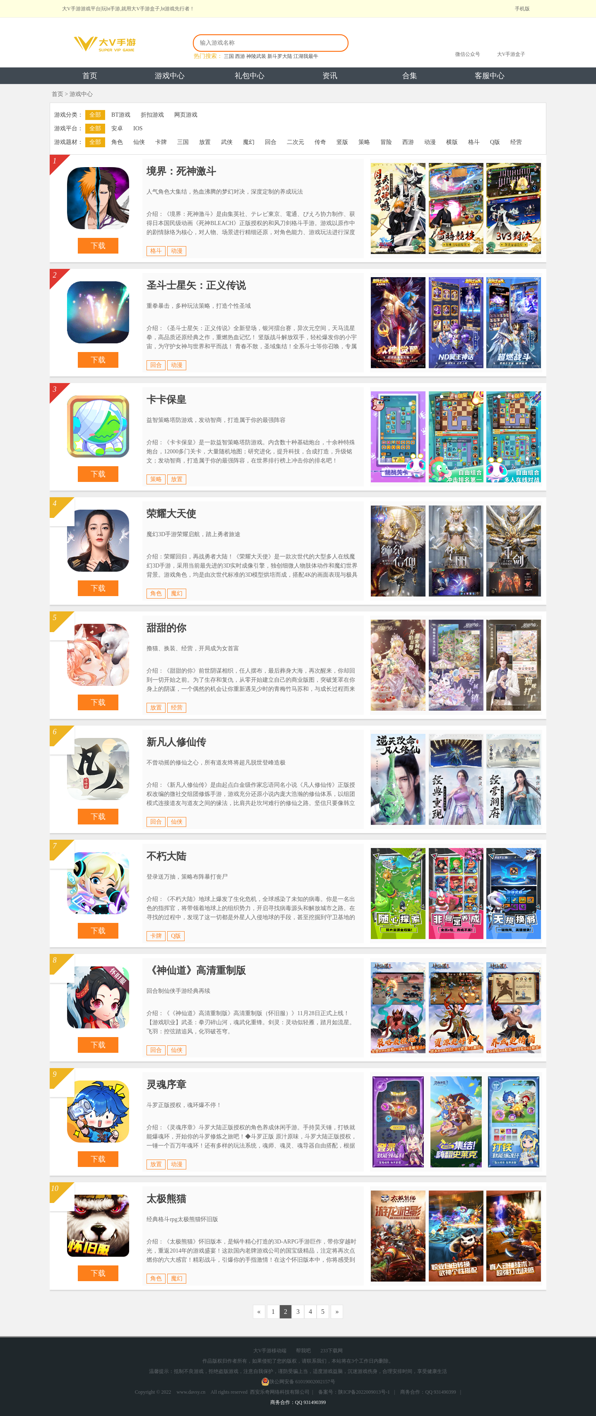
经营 (516, 142)
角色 (117, 142)
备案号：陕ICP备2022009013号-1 (354, 1392)
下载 (98, 246)
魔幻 (249, 142)
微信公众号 (467, 54)
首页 (89, 76)
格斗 (474, 142)
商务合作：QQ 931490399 (428, 1392)
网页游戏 (185, 115)
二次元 (295, 142)
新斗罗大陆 (279, 56)
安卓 (117, 128)
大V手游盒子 (511, 54)
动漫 (430, 142)
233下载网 (331, 1351)
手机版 (522, 9)
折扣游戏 (152, 115)
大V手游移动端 (270, 1351)
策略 (364, 142)
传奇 (320, 142)
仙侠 (139, 142)
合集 (409, 76)
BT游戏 (120, 115)
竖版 (342, 142)
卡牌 (161, 142)
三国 (229, 56)
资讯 (329, 76)
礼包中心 (249, 76)
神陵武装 (256, 56)
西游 (240, 56)
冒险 (386, 142)
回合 (270, 142)
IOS (138, 128)
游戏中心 (170, 76)
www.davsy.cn (191, 1392)
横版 (452, 142)
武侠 (227, 142)
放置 (205, 142)
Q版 (495, 142)
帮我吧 (303, 1351)
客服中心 (490, 76)
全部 (95, 115)
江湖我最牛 (305, 56)
